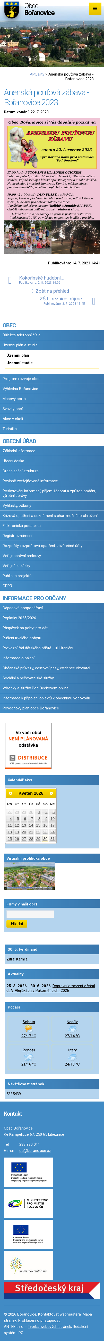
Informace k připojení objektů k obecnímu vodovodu (46, 698)
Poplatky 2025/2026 (19, 618)
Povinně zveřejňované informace (30, 481)
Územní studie (19, 362)
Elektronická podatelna (22, 525)
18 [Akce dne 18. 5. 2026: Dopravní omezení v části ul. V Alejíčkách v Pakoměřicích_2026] (9, 832)
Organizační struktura (21, 471)
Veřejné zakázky (16, 565)
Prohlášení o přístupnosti (39, 1320)
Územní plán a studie (20, 345)
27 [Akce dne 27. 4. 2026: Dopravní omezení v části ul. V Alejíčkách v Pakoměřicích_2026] (9, 812)
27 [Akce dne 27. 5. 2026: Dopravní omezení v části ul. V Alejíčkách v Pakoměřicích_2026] (24, 839)
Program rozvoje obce (21, 378)
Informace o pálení (18, 658)
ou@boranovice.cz (35, 1150)
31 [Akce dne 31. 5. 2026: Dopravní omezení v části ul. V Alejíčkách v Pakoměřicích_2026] (52, 839)
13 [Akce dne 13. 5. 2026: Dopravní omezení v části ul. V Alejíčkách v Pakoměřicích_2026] (24, 825)
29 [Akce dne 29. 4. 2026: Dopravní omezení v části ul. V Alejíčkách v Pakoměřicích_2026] (24, 812)
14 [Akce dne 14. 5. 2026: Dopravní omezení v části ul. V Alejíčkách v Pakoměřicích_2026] (31, 825)
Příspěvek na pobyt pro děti (25, 628)
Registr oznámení (17, 535)
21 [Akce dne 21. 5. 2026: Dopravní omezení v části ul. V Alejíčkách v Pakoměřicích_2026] (31, 832)
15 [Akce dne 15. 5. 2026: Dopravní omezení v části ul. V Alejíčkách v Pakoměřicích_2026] (38, 825)
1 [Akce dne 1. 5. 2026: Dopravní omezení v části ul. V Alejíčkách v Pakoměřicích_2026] (39, 812)
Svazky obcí (13, 408)
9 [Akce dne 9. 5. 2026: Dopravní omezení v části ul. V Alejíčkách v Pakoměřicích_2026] (46, 819)
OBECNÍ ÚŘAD (19, 441)
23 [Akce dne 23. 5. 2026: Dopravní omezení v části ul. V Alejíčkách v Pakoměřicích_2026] (45, 832)
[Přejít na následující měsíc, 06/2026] (51, 793)
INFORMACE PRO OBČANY (34, 598)
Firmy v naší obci (21, 904)
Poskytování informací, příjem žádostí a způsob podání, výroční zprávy (49, 493)
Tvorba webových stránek (49, 1326)
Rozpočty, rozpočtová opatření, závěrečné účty (42, 545)
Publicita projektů (17, 576)
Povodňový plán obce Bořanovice (31, 708)
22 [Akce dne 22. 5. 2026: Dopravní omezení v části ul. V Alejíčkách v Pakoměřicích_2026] (38, 832)
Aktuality (37, 74)
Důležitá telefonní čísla (21, 335)
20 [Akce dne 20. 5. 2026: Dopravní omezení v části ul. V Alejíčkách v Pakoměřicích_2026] (24, 832)
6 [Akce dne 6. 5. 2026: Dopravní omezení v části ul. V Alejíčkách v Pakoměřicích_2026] (25, 819)
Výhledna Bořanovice (20, 388)
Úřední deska (13, 461)
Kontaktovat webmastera (59, 1314)
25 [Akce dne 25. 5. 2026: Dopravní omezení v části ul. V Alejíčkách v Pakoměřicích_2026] (9, 839)
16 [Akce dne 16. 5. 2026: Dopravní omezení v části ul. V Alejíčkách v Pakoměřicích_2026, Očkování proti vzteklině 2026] (45, 825)
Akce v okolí (13, 419)
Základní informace (19, 451)
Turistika (10, 429)
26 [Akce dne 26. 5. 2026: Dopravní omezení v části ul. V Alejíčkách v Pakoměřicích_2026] (17, 839)
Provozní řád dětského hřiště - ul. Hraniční (38, 648)
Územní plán (17, 355)
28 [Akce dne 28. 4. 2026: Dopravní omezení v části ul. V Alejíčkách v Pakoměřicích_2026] (17, 812)
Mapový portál (15, 398)
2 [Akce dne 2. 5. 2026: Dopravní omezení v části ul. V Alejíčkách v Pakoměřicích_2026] (46, 812)
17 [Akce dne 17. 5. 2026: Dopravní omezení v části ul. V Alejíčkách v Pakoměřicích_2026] (52, 825)
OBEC (9, 325)
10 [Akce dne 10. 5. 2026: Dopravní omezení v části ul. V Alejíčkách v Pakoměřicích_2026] (52, 819)
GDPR (7, 586)
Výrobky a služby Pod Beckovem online (35, 688)
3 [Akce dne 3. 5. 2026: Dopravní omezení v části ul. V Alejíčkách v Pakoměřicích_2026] (54, 812)
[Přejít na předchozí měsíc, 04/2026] (10, 793)
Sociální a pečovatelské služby (28, 678)
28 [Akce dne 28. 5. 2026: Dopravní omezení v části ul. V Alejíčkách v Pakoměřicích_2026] (31, 839)
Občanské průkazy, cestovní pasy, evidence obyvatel (46, 668)
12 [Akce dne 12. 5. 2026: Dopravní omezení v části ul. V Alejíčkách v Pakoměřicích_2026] (17, 825)
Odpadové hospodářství (23, 608)
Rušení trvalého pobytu (22, 638)
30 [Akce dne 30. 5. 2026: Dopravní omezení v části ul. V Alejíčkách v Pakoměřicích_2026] (45, 839)
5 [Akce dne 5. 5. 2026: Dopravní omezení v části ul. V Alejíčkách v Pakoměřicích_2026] (18, 819)
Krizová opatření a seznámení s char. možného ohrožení (50, 515)
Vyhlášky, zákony (17, 505)
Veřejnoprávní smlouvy (22, 555)
